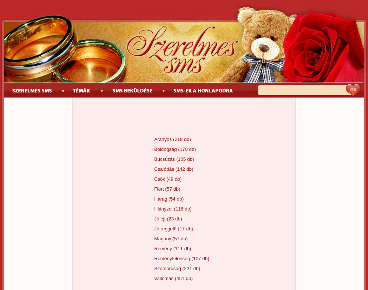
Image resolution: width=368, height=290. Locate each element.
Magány (162, 238)
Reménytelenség (172, 258)
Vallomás (164, 278)
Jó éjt (160, 219)
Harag (160, 199)
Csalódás (164, 169)
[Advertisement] (184, 117)
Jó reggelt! (165, 228)
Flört (159, 189)
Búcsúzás (164, 159)
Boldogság (165, 149)
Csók (159, 179)
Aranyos (163, 139)
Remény (163, 248)
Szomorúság (167, 268)
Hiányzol (163, 209)
